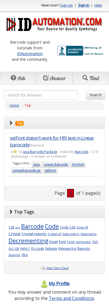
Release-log (67, 248)
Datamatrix (89, 234)
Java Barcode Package (40, 151)
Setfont (50, 170)
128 (11, 227)
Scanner (14, 255)
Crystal (14, 233)
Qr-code (37, 248)
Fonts (71, 242)
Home (14, 105)
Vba (25, 254)
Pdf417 (25, 249)
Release (51, 248)
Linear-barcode (56, 164)
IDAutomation (30, 53)
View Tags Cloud (57, 268)
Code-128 (67, 227)
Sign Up (66, 5)
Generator (83, 242)
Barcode (81, 151)
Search (96, 94)
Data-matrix (70, 234)
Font (62, 241)
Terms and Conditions (71, 298)
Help (98, 5)
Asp (17, 227)
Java (36, 164)
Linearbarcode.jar (27, 170)
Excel (53, 241)
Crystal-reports (34, 233)
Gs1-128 (13, 249)
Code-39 (82, 227)
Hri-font (78, 164)
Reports (84, 248)
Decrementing (28, 241)
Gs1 (95, 241)
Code (52, 226)
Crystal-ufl (54, 234)
